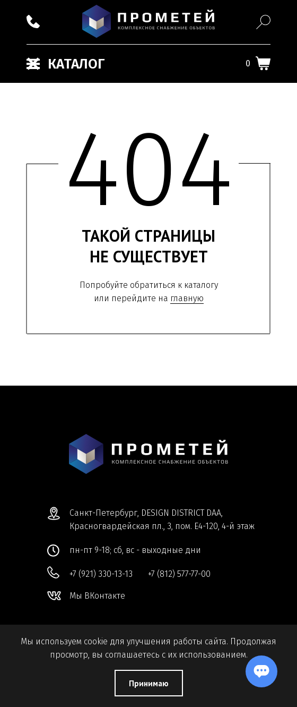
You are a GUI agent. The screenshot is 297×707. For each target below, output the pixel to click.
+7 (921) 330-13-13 (101, 574)
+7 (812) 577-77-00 (179, 574)
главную (187, 298)
